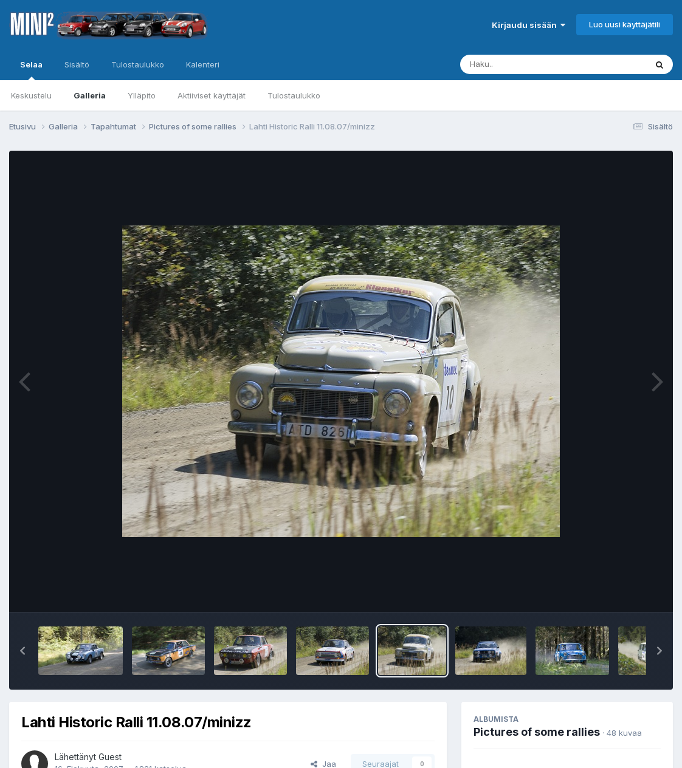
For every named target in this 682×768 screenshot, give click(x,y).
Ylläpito (142, 95)
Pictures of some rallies (537, 731)
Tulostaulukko (293, 95)
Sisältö (76, 64)
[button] (22, 650)
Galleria (90, 95)
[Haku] (530, 64)
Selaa (31, 70)
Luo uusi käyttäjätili (624, 24)
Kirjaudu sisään (528, 25)
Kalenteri (202, 64)
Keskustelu (31, 95)
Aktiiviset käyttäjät (211, 95)
